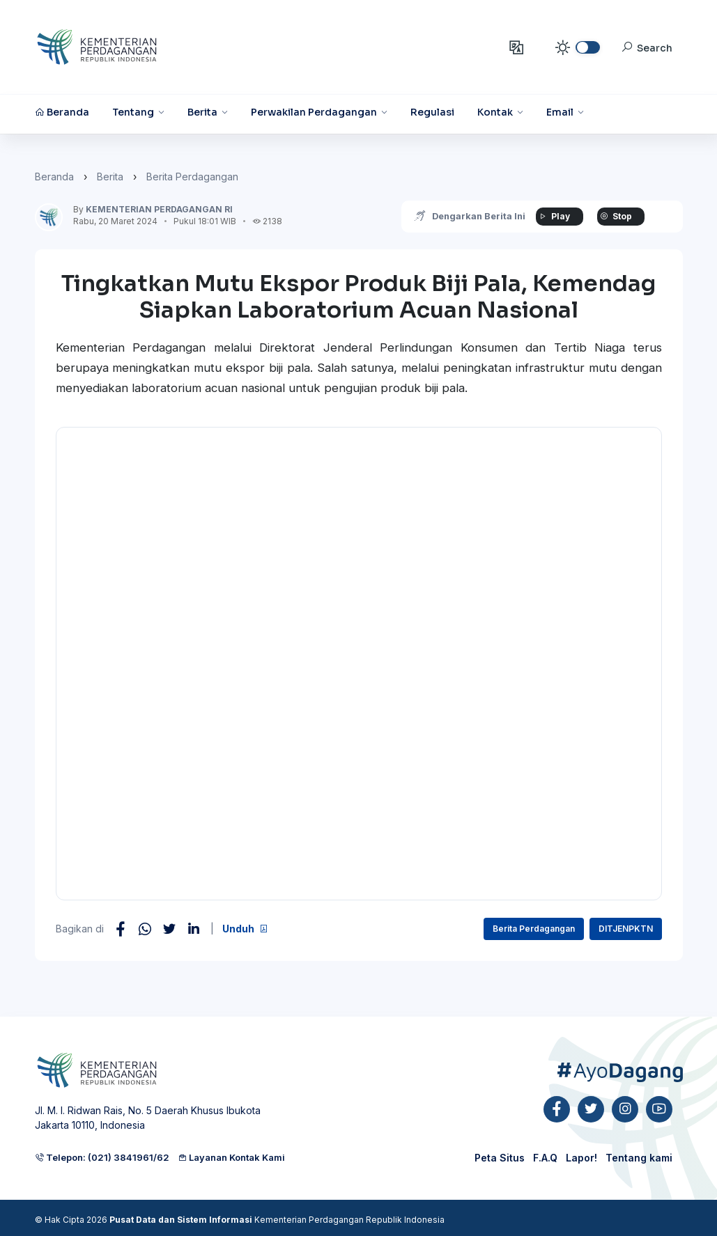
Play (554, 216)
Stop (616, 216)
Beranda (54, 176)
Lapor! (581, 1158)
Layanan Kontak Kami (231, 1157)
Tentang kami (639, 1158)
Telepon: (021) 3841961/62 (102, 1157)
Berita (110, 176)
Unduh (245, 928)
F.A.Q (545, 1158)
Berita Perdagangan (192, 176)
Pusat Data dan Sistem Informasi (180, 1219)
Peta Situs (500, 1158)
